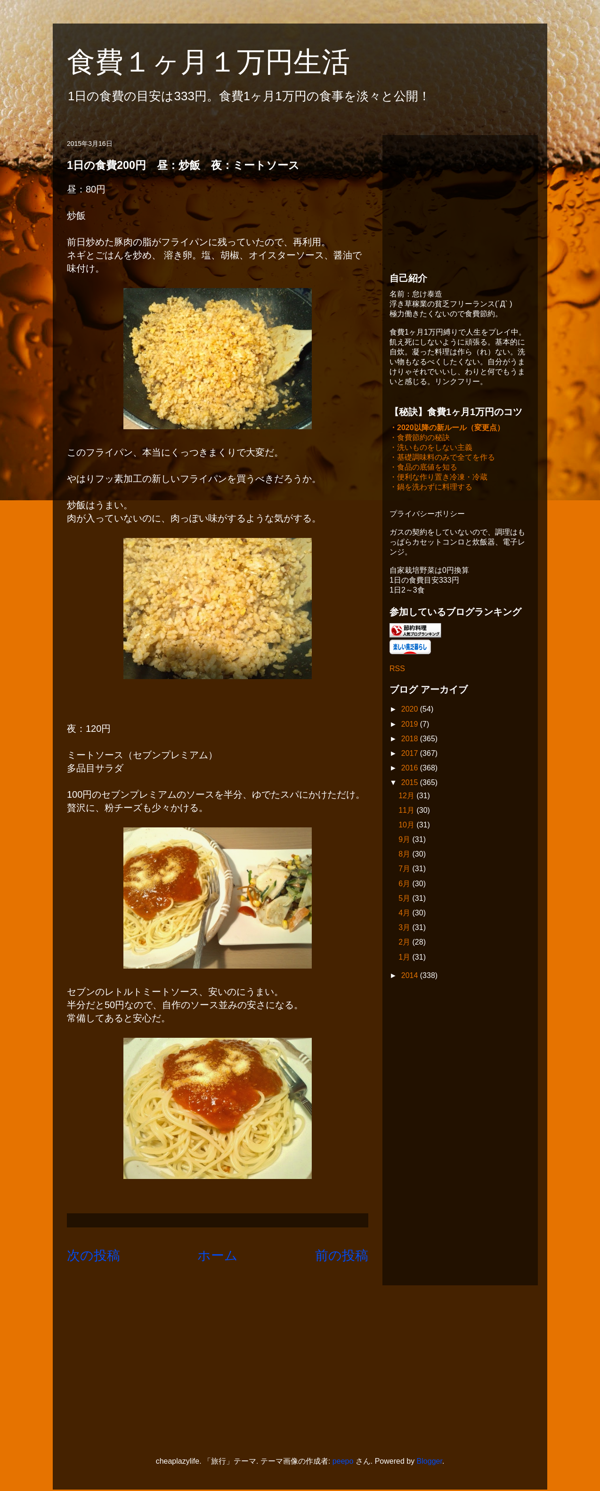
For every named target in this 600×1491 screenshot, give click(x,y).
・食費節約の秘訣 (419, 438)
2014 (410, 976)
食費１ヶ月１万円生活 (222, 62)
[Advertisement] (460, 201)
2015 (410, 783)
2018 (410, 740)
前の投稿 (341, 1255)
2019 (410, 725)
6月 (405, 885)
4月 (405, 914)
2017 (410, 754)
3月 (405, 928)
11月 (407, 811)
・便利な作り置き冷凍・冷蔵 (438, 478)
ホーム (217, 1255)
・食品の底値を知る (423, 468)
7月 (405, 870)
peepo (343, 1462)
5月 (405, 899)
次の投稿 (93, 1255)
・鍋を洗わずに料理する (430, 488)
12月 (407, 797)
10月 (407, 826)
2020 (410, 710)
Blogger (429, 1462)
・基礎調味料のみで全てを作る (442, 458)
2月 (405, 943)
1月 (405, 958)
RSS (397, 669)
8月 (405, 855)
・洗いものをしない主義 (430, 448)
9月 (405, 840)
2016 (410, 769)
